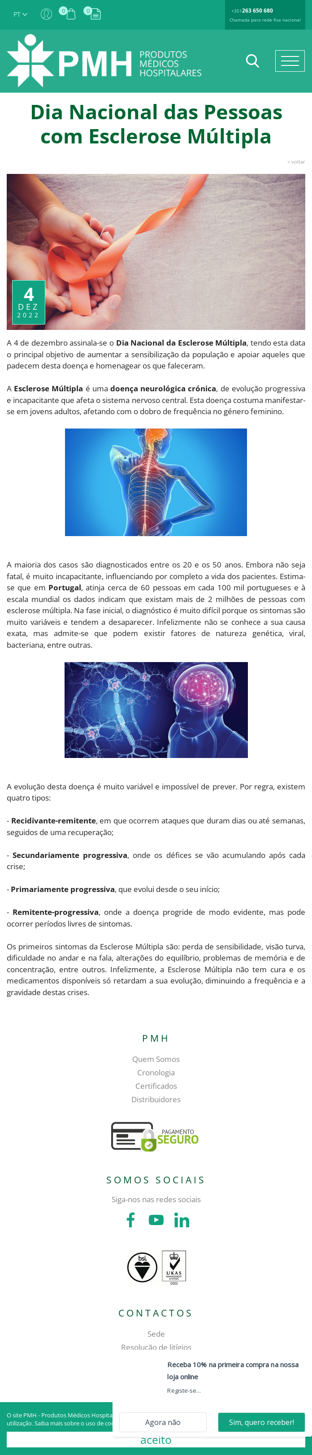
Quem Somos (156, 1059)
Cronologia (156, 1072)
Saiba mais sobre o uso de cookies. (80, 1423)
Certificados (156, 1086)
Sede (156, 1334)
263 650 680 (257, 10)
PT (20, 14)
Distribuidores (156, 1099)
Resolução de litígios (156, 1347)
